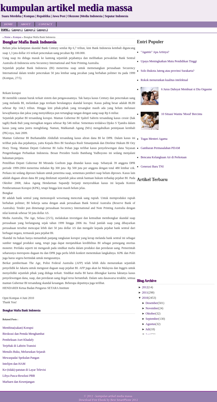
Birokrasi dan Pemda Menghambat (23, 334)
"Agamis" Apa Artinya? (155, 52)
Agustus (150, 324)
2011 (145, 292)
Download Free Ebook (92, 400)
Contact (45, 24)
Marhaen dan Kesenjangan (19, 382)
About (26, 24)
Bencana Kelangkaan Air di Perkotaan (163, 157)
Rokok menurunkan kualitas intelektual (164, 80)
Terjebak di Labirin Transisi (19, 346)
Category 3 (42, 29)
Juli (148, 329)
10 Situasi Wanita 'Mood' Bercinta (181, 114)
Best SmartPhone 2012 (124, 400)
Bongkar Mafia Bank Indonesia (21, 310)
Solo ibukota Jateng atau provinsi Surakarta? (167, 70)
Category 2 (29, 29)
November (152, 308)
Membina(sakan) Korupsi (18, 328)
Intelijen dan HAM (14, 364)
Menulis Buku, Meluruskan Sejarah (24, 352)
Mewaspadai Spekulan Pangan (21, 358)
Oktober (150, 313)
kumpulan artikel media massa (114, 396)
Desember (152, 303)
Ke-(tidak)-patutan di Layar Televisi (24, 370)
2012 (145, 287)
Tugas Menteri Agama (154, 138)
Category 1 (17, 29)
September (152, 318)
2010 (145, 298)
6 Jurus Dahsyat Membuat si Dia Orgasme (186, 89)
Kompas (17, 37)
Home (8, 24)
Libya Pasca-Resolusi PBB (19, 376)
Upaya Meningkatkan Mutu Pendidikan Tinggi (169, 61)
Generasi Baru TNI (152, 166)
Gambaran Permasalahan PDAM (160, 148)
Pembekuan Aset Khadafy (18, 340)
